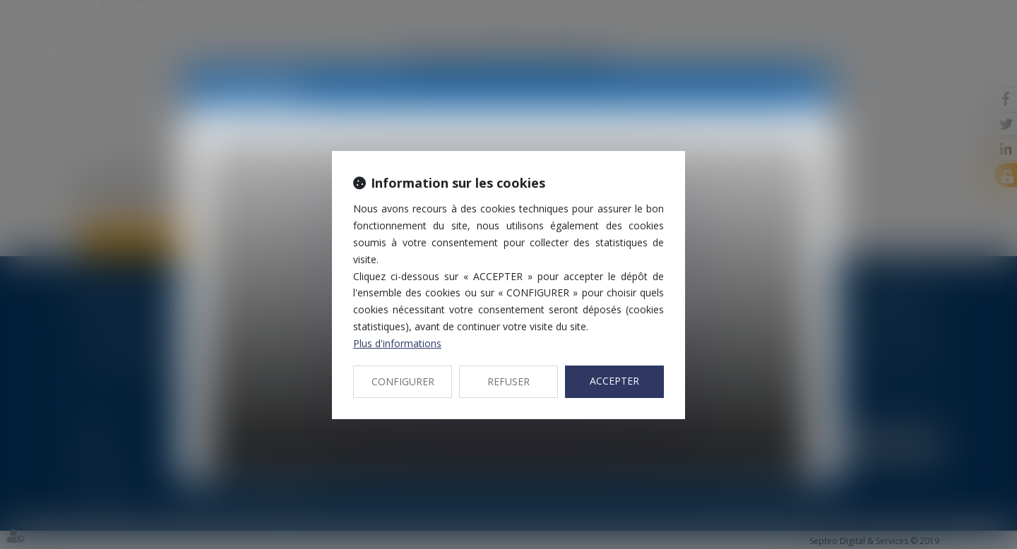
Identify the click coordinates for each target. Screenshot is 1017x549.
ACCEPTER (614, 380)
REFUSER (508, 381)
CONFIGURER (402, 381)
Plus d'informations (397, 343)
